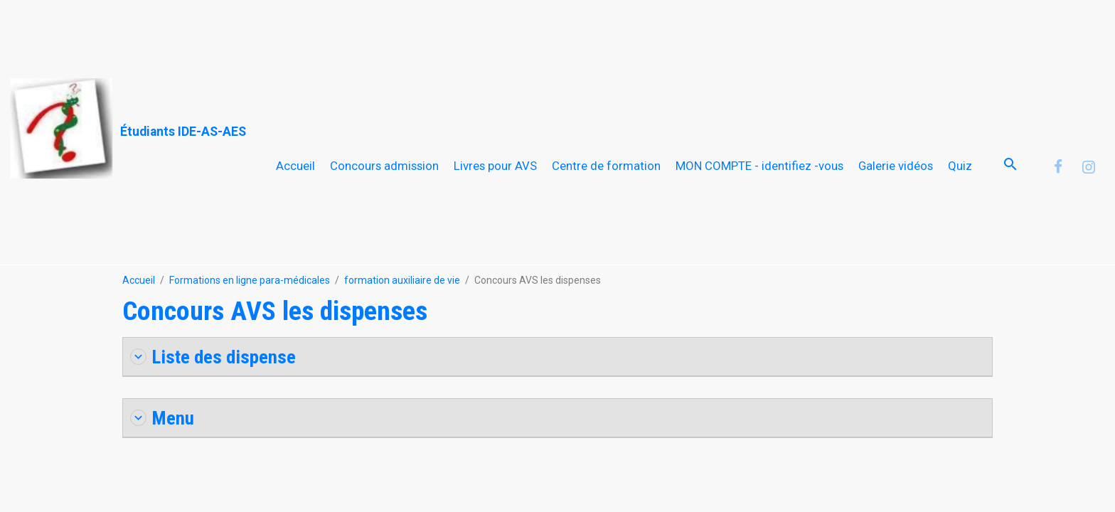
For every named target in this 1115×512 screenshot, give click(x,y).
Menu (162, 418)
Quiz (960, 166)
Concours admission (384, 166)
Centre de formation (606, 166)
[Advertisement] (259, 32)
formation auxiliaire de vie (402, 280)
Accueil (295, 166)
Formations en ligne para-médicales (249, 280)
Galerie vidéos (895, 166)
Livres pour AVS (495, 166)
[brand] (128, 129)
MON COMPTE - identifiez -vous (759, 166)
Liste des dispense (213, 357)
